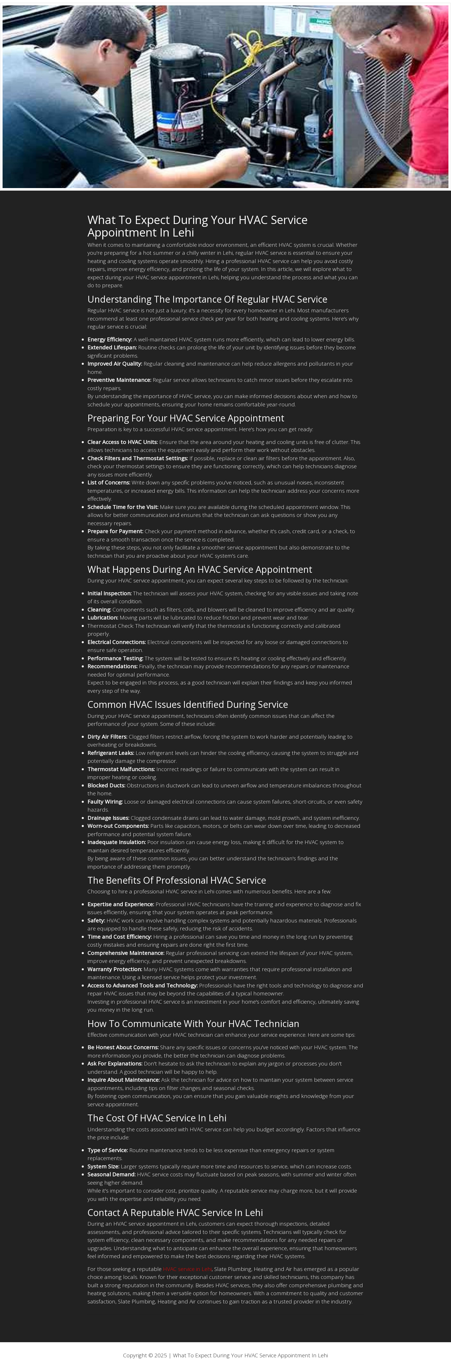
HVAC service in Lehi (187, 1269)
